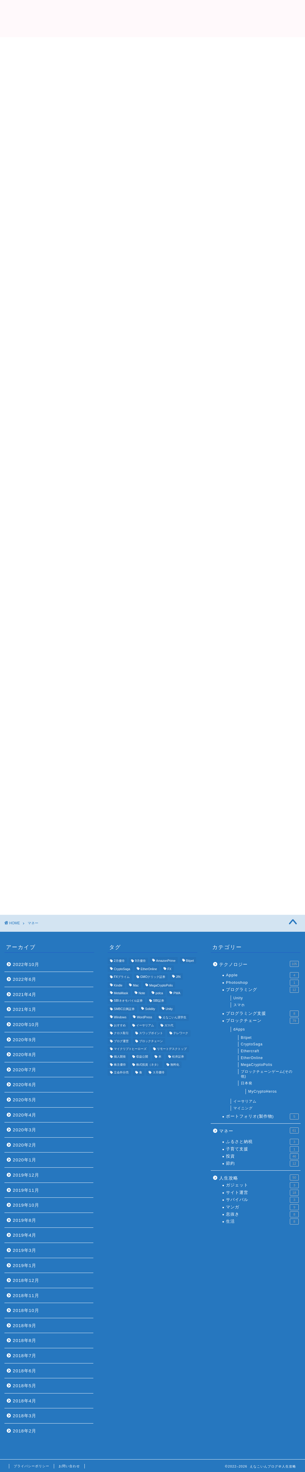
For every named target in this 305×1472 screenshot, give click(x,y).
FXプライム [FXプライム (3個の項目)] (122, 977)
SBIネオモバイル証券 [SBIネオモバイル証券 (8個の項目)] (128, 1000)
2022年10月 (26, 964)
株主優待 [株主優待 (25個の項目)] (120, 1064)
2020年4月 (24, 1114)
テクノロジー (259, 964)
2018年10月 (26, 1310)
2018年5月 (24, 1385)
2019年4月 (24, 1235)
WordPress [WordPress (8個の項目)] (144, 1017)
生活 (262, 1221)
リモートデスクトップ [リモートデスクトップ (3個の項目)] (172, 1048)
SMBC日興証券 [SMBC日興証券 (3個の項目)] (124, 1009)
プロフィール (152, 134)
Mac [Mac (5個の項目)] (136, 985)
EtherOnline (252, 1058)
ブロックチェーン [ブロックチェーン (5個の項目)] (151, 1041)
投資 (262, 1156)
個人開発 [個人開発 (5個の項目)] (120, 1056)
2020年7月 (24, 1069)
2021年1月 (24, 1009)
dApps (239, 1029)
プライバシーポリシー (31, 1466)
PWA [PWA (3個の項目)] (176, 993)
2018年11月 (26, 1295)
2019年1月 (24, 1265)
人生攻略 (259, 1177)
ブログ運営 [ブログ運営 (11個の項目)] (121, 1041)
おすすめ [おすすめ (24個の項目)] (120, 1025)
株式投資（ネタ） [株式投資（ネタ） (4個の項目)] (148, 1064)
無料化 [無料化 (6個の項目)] (174, 1064)
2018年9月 (24, 1325)
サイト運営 (262, 1193)
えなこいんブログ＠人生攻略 (152, 18)
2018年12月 (26, 1280)
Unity (238, 998)
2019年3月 (24, 1250)
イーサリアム (245, 1101)
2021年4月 (24, 994)
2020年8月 (24, 1054)
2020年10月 (26, 1024)
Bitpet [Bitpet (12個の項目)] (190, 960)
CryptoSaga (251, 1044)
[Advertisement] (152, 81)
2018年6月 (24, 1370)
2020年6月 (24, 1084)
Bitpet (246, 1038)
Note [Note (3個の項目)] (142, 993)
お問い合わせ (69, 1466)
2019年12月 (26, 1174)
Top (81, 134)
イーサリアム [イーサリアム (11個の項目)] (145, 1025)
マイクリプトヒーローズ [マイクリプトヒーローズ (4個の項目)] (130, 1048)
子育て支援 (262, 1149)
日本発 (246, 1083)
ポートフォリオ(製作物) (262, 1116)
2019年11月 (26, 1190)
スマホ (239, 1005)
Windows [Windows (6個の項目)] (120, 1017)
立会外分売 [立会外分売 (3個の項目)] (121, 1072)
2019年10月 (26, 1205)
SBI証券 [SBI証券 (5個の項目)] (158, 1000)
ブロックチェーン (262, 1021)
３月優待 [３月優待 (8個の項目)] (158, 1072)
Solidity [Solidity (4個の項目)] (150, 1009)
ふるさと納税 (262, 1142)
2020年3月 (24, 1129)
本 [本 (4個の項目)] (159, 1056)
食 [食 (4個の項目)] (140, 1072)
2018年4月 (24, 1400)
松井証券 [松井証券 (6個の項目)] (178, 1056)
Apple (262, 975)
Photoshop (262, 983)
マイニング (243, 1108)
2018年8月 (24, 1340)
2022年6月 (24, 979)
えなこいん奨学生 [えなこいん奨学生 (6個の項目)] (174, 1017)
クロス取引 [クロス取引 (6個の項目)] (121, 1033)
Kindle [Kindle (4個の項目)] (118, 985)
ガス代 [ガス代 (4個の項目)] (168, 1025)
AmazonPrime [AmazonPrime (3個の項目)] (165, 960)
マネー (259, 1130)
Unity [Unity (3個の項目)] (169, 1009)
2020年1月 (24, 1159)
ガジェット (262, 1185)
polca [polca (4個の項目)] (159, 993)
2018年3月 (24, 1415)
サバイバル (262, 1200)
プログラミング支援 (262, 1014)
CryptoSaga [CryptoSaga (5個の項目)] (122, 969)
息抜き (262, 1214)
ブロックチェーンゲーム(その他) (267, 1074)
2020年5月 (24, 1099)
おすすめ (224, 134)
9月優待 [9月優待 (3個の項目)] (140, 960)
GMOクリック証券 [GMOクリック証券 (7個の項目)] (153, 977)
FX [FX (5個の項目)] (169, 969)
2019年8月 (24, 1220)
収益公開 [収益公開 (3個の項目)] (142, 1056)
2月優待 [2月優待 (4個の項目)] (119, 960)
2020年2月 (24, 1144)
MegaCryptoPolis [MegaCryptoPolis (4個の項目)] (161, 985)
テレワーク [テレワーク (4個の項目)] (180, 1033)
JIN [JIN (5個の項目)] (178, 977)
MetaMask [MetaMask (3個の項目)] (121, 993)
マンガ (262, 1207)
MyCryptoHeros (262, 1091)
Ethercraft (250, 1051)
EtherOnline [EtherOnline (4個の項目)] (149, 969)
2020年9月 (24, 1039)
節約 (262, 1163)
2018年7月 (24, 1355)
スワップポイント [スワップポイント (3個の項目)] (151, 1033)
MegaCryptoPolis (256, 1065)
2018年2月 (24, 1430)
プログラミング (262, 990)
